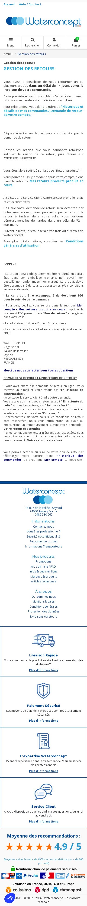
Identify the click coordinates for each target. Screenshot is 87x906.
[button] (9, 898)
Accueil (9, 4)
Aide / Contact (30, 4)
